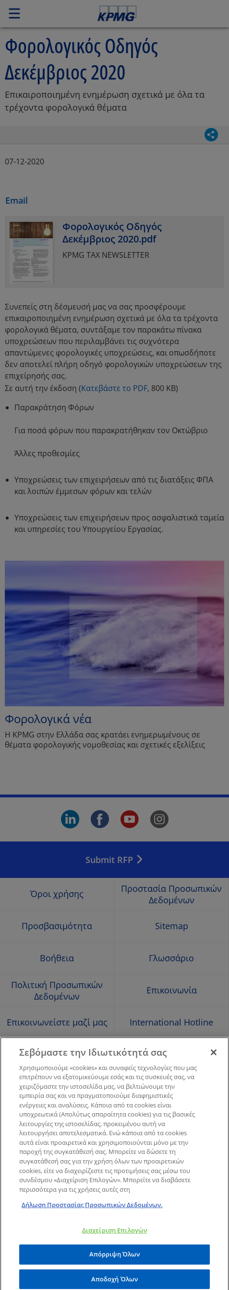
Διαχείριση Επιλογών (114, 1235)
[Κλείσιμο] (213, 1057)
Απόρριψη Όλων (114, 1259)
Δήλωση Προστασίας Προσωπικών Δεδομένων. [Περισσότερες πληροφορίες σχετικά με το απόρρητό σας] (92, 1210)
